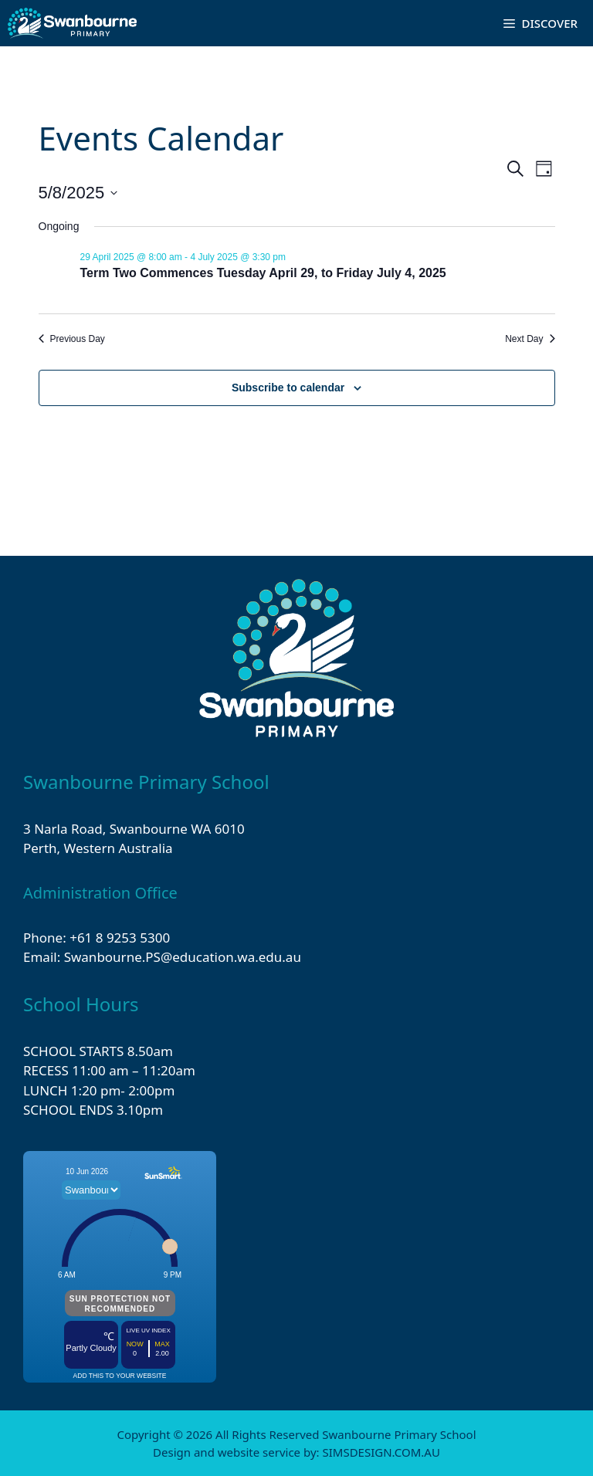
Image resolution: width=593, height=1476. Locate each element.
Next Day (529, 338)
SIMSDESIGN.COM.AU (380, 1452)
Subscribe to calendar (288, 387)
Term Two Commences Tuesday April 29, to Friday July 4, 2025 (263, 272)
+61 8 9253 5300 (119, 937)
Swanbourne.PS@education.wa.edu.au (182, 957)
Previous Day (72, 338)
